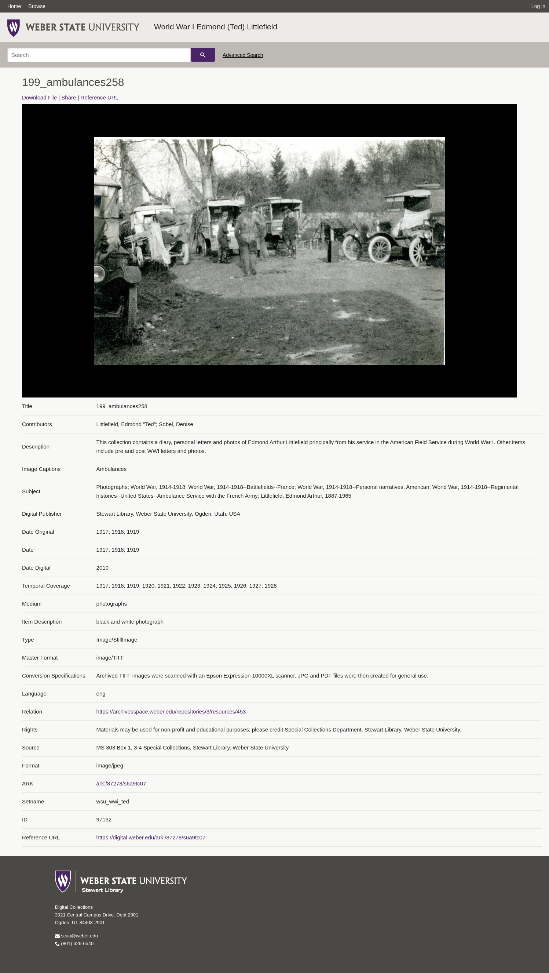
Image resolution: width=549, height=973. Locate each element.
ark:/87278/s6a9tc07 (121, 783)
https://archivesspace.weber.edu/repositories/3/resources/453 (171, 711)
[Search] (99, 55)
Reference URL (99, 97)
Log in (538, 6)
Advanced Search (243, 55)
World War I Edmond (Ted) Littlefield (215, 26)
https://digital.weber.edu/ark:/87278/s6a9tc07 (151, 837)
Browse (36, 6)
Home (14, 6)
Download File (39, 97)
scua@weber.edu (76, 935)
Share (68, 97)
